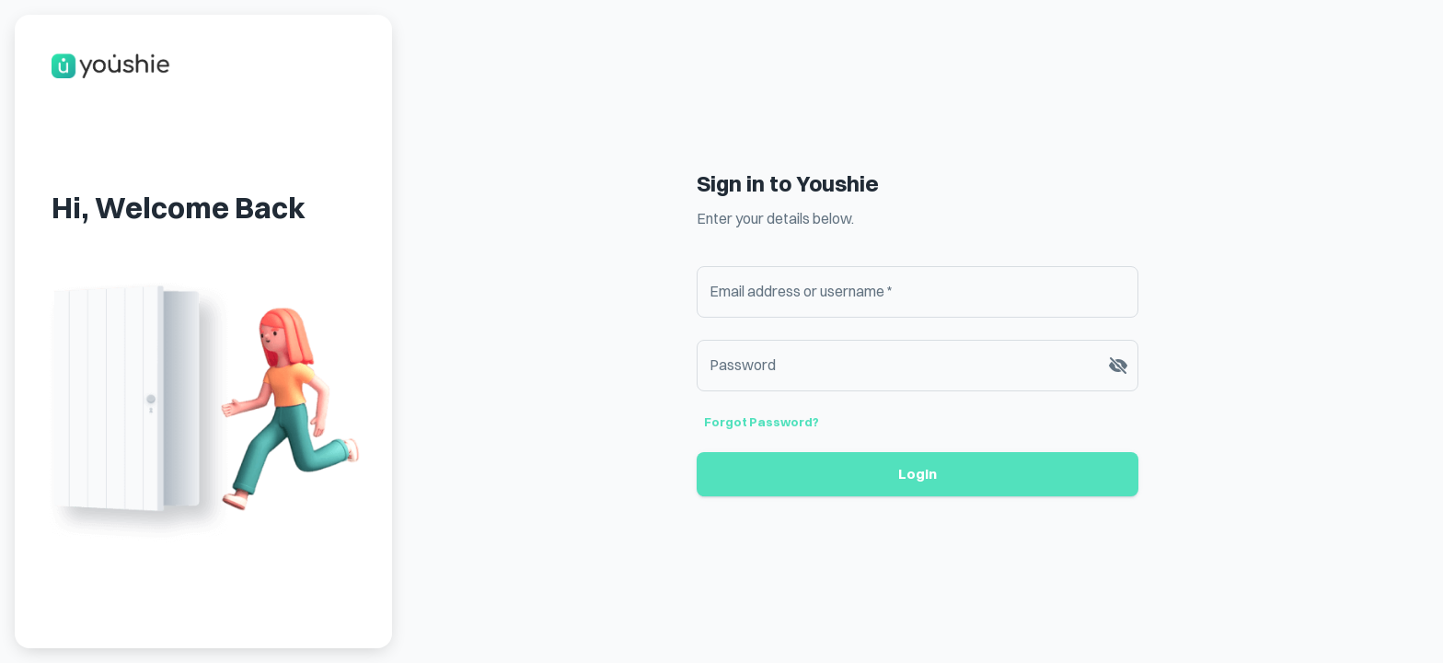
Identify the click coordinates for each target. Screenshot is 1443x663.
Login (917, 474)
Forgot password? (761, 421)
